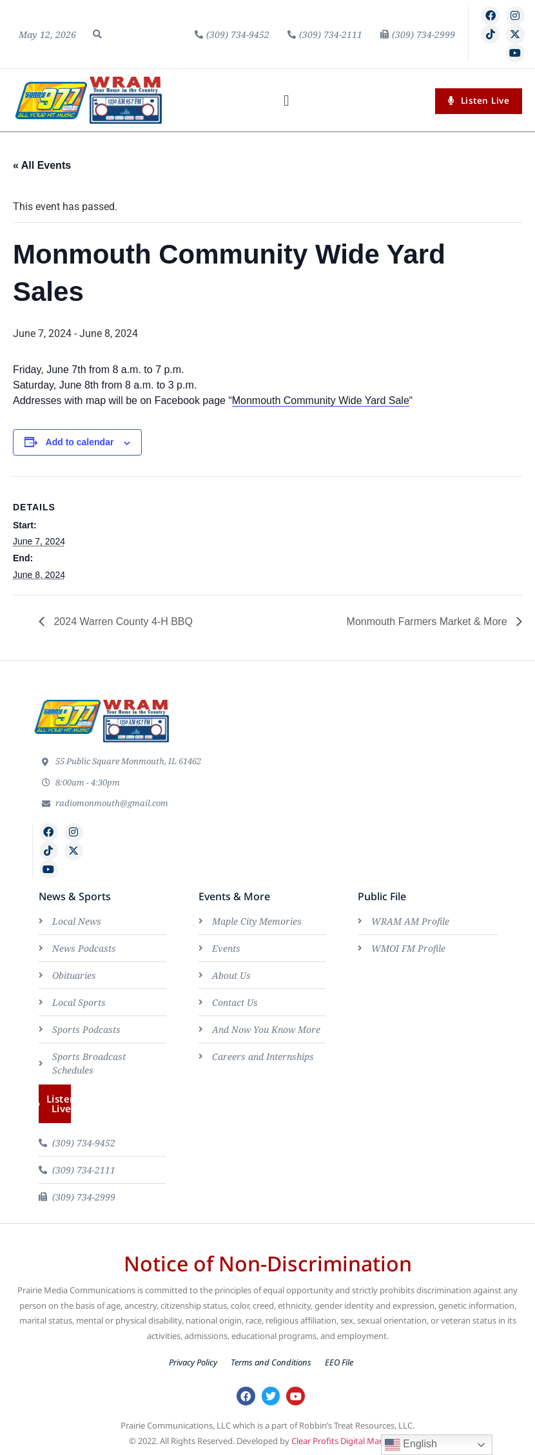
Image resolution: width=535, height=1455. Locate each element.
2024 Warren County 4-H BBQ (122, 621)
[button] (97, 34)
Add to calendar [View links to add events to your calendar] (80, 442)
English (411, 1444)
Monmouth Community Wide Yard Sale (320, 400)
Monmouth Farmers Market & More (428, 621)
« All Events (42, 165)
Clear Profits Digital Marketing (349, 1441)
